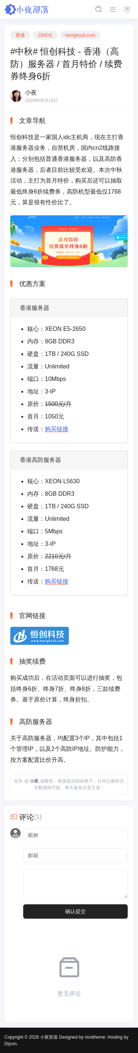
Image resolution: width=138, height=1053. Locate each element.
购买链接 (56, 429)
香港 (20, 35)
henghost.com (81, 35)
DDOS (45, 35)
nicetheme (95, 1037)
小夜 (34, 781)
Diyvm (10, 1043)
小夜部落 (49, 1037)
